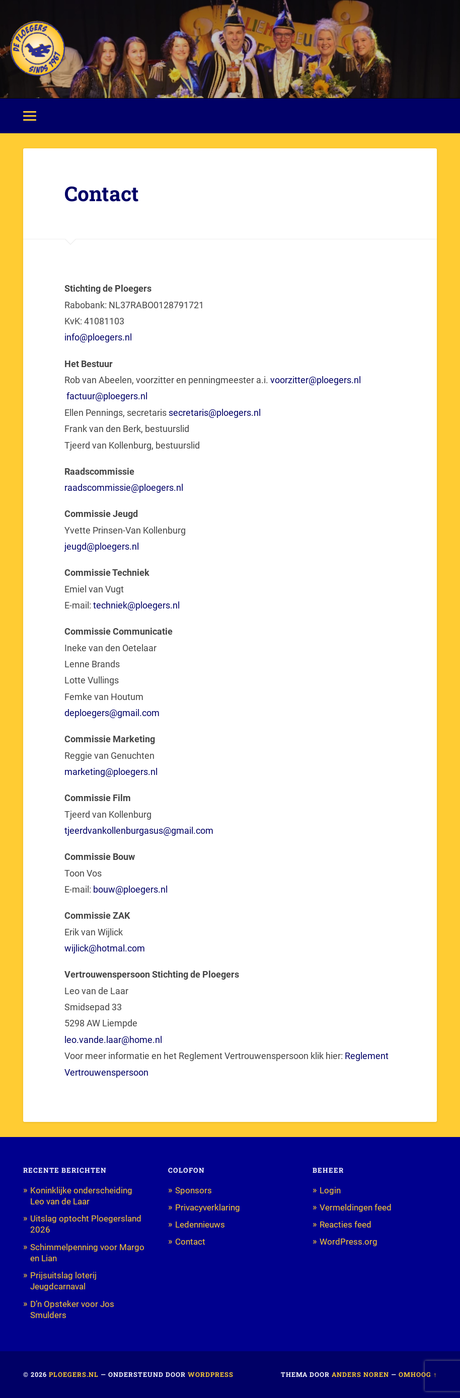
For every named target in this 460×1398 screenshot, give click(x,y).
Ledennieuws (200, 1224)
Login (330, 1190)
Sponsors (193, 1190)
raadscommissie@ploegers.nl (123, 487)
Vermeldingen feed (356, 1207)
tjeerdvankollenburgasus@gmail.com (138, 830)
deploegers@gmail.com (112, 713)
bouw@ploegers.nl (130, 889)
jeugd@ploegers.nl (101, 546)
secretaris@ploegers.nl (216, 412)
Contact (190, 1242)
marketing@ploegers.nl (112, 771)
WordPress (211, 1374)
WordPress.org (348, 1242)
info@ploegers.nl (98, 337)
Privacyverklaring (207, 1207)
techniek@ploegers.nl (136, 605)
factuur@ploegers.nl (107, 396)
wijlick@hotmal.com (104, 948)
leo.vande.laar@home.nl (113, 1039)
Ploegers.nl (74, 1374)
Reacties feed (345, 1224)
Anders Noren (360, 1374)
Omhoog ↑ (418, 1374)
